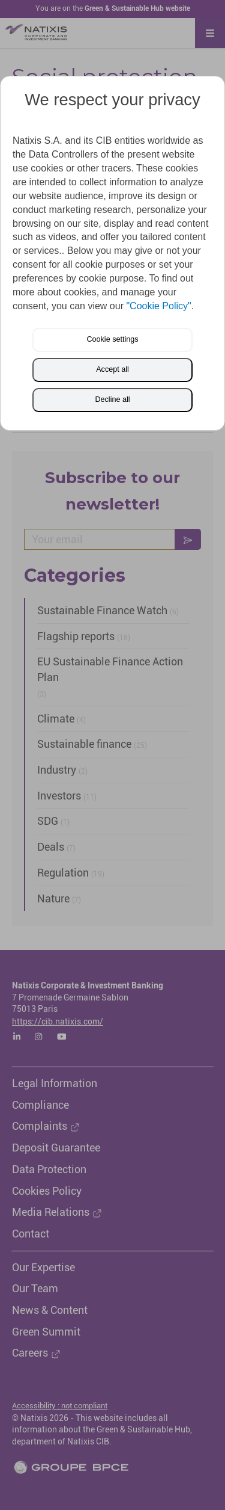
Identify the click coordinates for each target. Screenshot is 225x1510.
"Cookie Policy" (158, 306)
